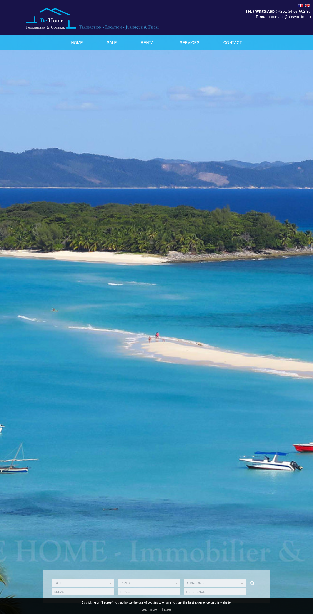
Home (77, 42)
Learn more (149, 609)
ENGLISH (307, 5)
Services (190, 42)
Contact (232, 42)
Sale (112, 42)
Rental (148, 42)
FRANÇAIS (300, 5)
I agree (167, 609)
